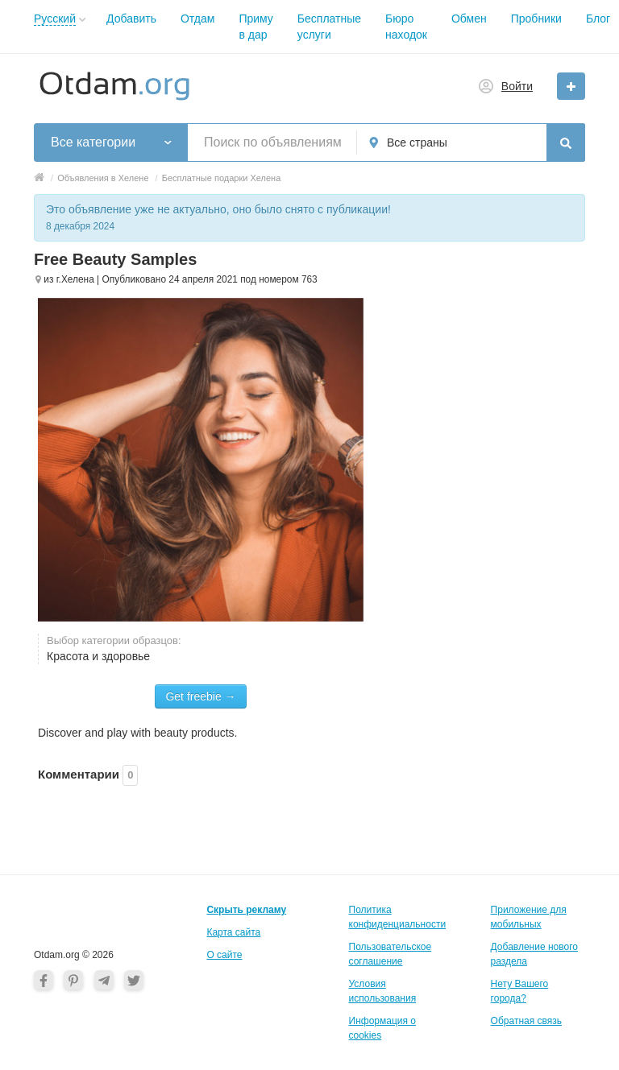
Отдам (197, 18)
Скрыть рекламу (246, 909)
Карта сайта (233, 932)
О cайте (224, 955)
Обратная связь (526, 1021)
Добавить (131, 18)
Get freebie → (200, 696)
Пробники (536, 18)
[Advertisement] (488, 330)
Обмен (469, 18)
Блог (598, 18)
